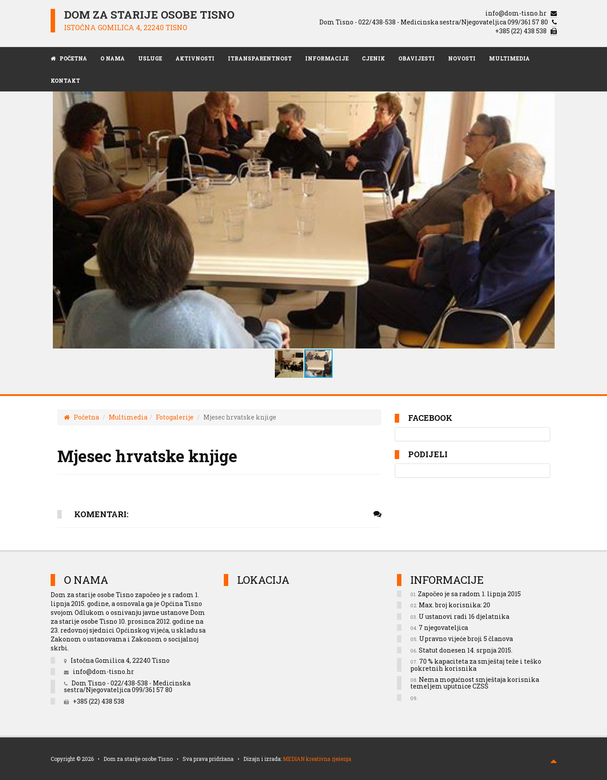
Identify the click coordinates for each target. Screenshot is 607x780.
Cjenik (373, 58)
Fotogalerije (175, 417)
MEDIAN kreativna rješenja (317, 758)
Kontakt (65, 80)
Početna (81, 417)
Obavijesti (416, 58)
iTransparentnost (260, 58)
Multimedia (509, 58)
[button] (539, 215)
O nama (112, 58)
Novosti (462, 58)
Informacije (327, 58)
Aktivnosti (194, 58)
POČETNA (69, 58)
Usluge (150, 58)
